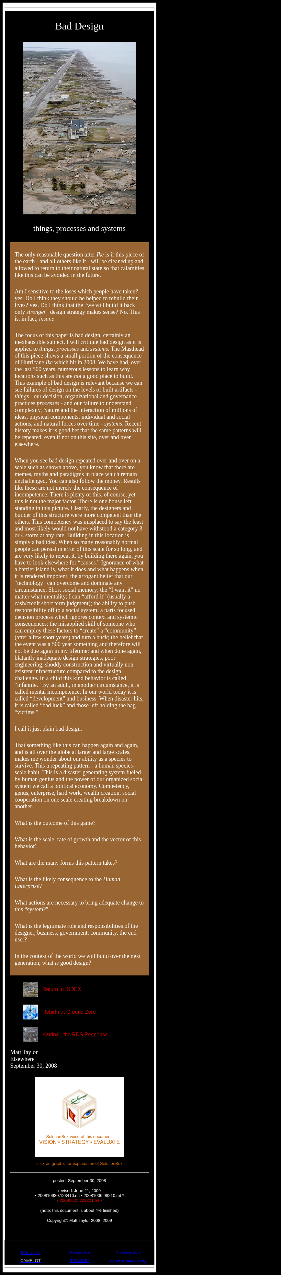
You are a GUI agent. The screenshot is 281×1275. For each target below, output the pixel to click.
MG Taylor (30, 1252)
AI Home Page (79, 1252)
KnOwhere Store (128, 1252)
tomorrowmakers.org (128, 1260)
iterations (79, 1260)
